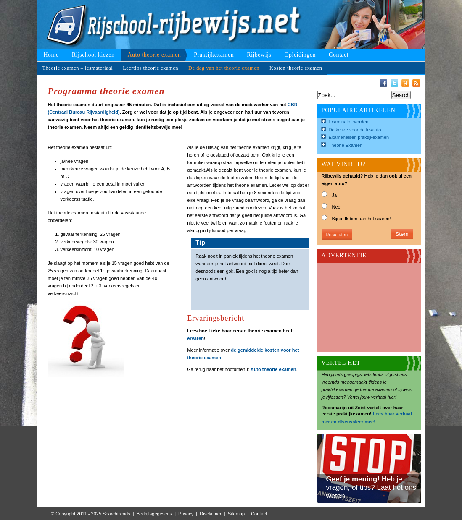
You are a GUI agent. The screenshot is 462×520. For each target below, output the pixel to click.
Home (51, 55)
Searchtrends (116, 513)
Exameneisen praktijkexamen (359, 137)
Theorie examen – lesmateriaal (77, 68)
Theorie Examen (346, 145)
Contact (338, 55)
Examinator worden (349, 121)
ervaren (195, 338)
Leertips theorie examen (150, 68)
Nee (336, 206)
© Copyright (63, 513)
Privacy (185, 513)
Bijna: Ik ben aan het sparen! (361, 218)
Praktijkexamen (214, 55)
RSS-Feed (416, 83)
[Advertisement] (364, 305)
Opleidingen (300, 55)
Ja (334, 195)
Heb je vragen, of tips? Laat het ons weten (371, 487)
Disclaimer (210, 513)
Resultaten (337, 234)
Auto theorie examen (154, 55)
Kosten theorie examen (295, 68)
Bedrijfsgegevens (154, 513)
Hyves (405, 83)
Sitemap (236, 513)
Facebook (383, 83)
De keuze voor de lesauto (355, 129)
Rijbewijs (259, 55)
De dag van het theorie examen (223, 68)
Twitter (394, 83)
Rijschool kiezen (93, 55)
